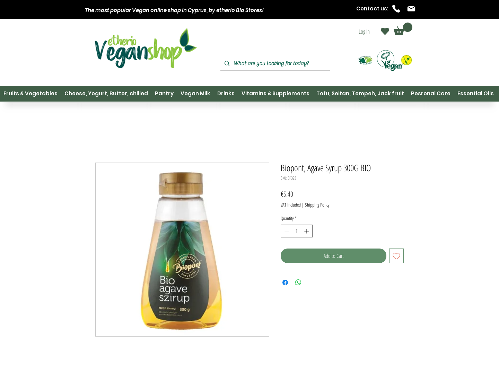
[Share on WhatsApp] (298, 282)
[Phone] (396, 8)
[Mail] (411, 8)
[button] (403, 29)
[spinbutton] (296, 231)
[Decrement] (286, 231)
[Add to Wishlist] (396, 256)
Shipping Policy (317, 204)
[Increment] (307, 231)
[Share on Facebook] (285, 282)
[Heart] (385, 31)
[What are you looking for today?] (274, 63)
